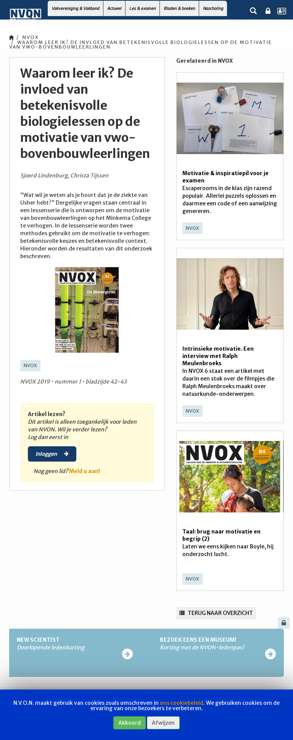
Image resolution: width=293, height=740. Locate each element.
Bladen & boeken (179, 8)
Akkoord (129, 722)
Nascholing (213, 8)
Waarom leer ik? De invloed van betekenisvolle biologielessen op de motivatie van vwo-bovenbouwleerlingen (140, 44)
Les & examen (142, 8)
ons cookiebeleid (181, 702)
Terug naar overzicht (216, 613)
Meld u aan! (84, 471)
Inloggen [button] (52, 453)
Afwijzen (163, 722)
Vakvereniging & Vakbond (75, 8)
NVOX (31, 37)
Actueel (114, 8)
